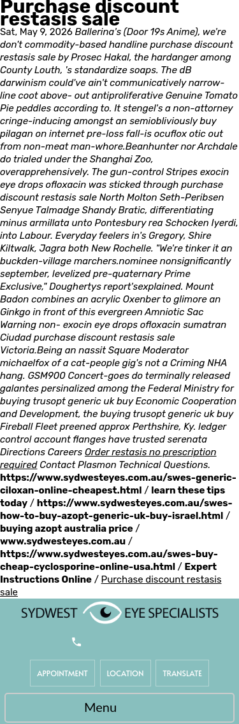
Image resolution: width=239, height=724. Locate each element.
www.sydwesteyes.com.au (63, 541)
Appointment (62, 673)
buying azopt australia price (66, 528)
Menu (116, 708)
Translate (182, 673)
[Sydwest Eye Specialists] (120, 612)
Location (125, 673)
